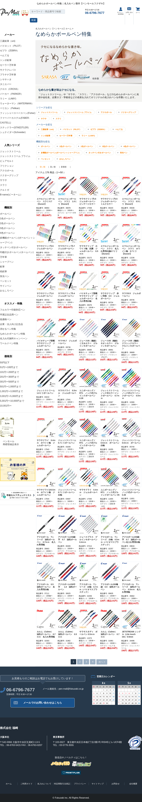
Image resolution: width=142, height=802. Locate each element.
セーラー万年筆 (8, 65)
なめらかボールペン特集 (12, 334)
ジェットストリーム (10, 151)
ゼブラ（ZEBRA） (9, 50)
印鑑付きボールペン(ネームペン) (17, 252)
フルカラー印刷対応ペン (12, 310)
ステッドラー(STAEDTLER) (14, 127)
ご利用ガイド (26, 784)
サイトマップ (98, 784)
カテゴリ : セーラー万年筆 (66, 214)
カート (138, 10)
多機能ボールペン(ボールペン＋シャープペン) (60, 153)
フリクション (7, 166)
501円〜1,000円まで (10, 386)
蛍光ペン (4, 276)
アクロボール (7, 170)
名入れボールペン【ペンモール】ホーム (53, 28)
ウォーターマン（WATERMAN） (17, 103)
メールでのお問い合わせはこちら (42, 702)
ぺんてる (4, 55)
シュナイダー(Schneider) (13, 132)
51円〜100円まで (9, 367)
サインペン (5, 286)
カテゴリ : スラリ (43, 213)
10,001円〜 (6, 406)
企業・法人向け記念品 (11, 324)
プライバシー (80, 784)
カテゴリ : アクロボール (45, 554)
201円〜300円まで (9, 377)
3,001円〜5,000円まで (11, 396)
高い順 (53, 167)
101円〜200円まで (9, 372)
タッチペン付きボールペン (13, 247)
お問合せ (116, 784)
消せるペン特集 (8, 329)
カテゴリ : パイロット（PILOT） (87, 356)
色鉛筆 (3, 271)
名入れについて (44, 784)
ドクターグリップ (9, 175)
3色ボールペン (7, 228)
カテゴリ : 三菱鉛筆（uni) (86, 408)
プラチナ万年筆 (8, 74)
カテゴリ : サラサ (85, 213)
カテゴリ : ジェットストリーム (45, 403)
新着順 (63, 167)
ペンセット (5, 281)
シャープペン (7, 262)
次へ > (102, 662)
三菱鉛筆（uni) (7, 41)
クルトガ (4, 190)
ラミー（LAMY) (8, 98)
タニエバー (5, 84)
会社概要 (133, 784)
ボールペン (5, 214)
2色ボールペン (7, 223)
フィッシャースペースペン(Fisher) (17, 113)
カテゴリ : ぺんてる (43, 646)
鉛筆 (2, 266)
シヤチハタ (5, 79)
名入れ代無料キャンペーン (13, 338)
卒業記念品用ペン (9, 314)
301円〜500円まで (9, 381)
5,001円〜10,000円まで (12, 401)
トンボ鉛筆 (5, 60)
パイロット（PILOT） (11, 46)
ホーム (9, 784)
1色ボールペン (7, 218)
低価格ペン (5, 319)
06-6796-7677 (94, 13)
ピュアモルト (7, 161)
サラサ (3, 180)
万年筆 (3, 257)
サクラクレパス (8, 70)
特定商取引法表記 (62, 784)
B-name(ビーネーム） (11, 194)
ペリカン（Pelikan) (10, 108)
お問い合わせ (129, 11)
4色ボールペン (7, 233)
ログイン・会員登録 (120, 11)
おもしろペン (7, 290)
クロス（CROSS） (10, 89)
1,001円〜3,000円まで (11, 391)
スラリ (3, 185)
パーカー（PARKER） (11, 94)
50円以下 (4, 362)
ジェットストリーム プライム (15, 156)
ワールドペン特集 (9, 343)
